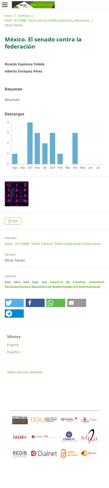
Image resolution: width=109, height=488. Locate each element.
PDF (14, 221)
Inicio (8, 16)
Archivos (24, 16)
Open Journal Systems (24, 372)
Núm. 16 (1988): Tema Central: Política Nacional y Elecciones (47, 20)
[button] (14, 303)
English (13, 345)
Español (13, 352)
